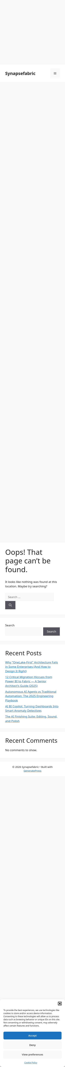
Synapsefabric (20, 73)
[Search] (10, 605)
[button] (60, 1003)
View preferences (32, 1054)
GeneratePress (32, 770)
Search (10, 625)
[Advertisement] (32, 32)
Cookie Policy (30, 1062)
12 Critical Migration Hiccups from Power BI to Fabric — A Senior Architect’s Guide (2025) (28, 681)
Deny (32, 1045)
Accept (32, 1035)
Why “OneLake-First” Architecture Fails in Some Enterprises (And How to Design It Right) (31, 666)
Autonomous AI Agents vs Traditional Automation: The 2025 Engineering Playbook (30, 696)
